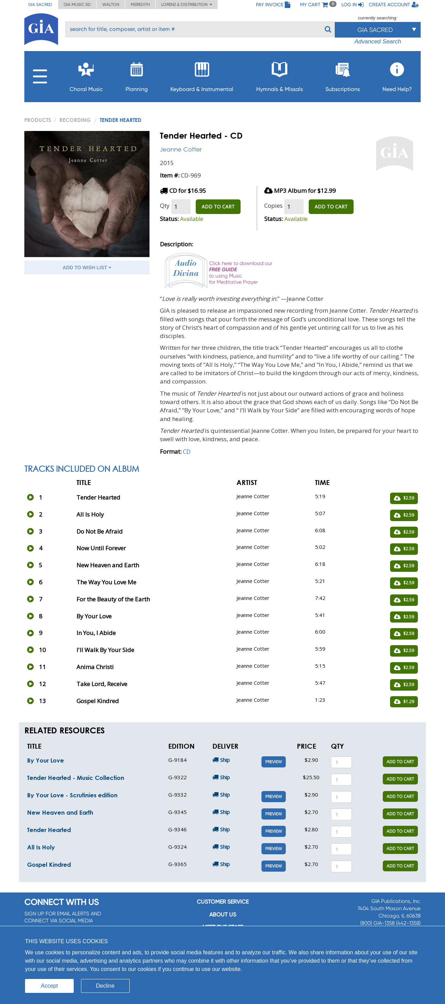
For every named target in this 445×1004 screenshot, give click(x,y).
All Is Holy (41, 847)
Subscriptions (342, 74)
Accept (49, 986)
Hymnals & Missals (279, 74)
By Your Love (45, 760)
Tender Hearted (49, 829)
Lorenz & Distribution (186, 4)
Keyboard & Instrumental (201, 74)
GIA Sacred (40, 4)
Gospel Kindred (49, 864)
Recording (75, 120)
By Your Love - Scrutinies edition (72, 795)
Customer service (223, 901)
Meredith (140, 4)
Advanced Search (377, 41)
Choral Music (86, 74)
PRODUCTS (37, 120)
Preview (273, 761)
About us (222, 914)
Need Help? (397, 74)
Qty (165, 205)
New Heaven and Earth (60, 812)
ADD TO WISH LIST (87, 267)
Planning (137, 74)
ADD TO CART (218, 206)
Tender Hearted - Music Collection (75, 777)
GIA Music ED (77, 4)
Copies (273, 205)
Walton (110, 4)
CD (187, 451)
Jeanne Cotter (181, 149)
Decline (105, 986)
